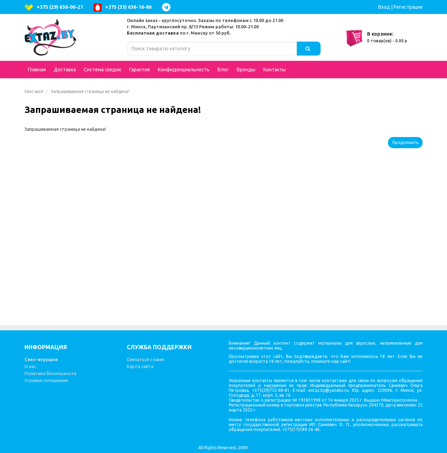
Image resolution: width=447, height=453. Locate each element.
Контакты (274, 69)
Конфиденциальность (184, 69)
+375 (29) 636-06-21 (53, 7)
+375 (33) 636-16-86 (123, 7)
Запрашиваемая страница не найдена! (90, 91)
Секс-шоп (33, 91)
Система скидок (102, 69)
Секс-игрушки (41, 359)
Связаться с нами (145, 359)
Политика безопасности (50, 373)
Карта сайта (140, 366)
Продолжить (405, 142)
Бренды (246, 69)
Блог (223, 69)
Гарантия (139, 69)
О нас (30, 366)
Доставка (65, 69)
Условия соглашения (46, 380)
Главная (37, 69)
